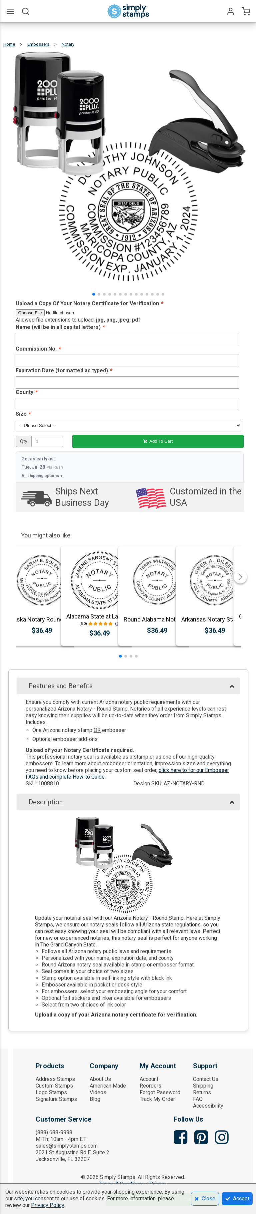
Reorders (150, 1086)
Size (23, 414)
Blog (95, 1099)
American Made (108, 1086)
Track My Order (157, 1099)
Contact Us (205, 1079)
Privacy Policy (47, 1205)
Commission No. (38, 349)
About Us (100, 1079)
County (26, 392)
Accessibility (208, 1106)
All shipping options (42, 475)
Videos (98, 1092)
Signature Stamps (56, 1099)
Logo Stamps (51, 1092)
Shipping (203, 1086)
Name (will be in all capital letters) (60, 327)
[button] (93, 294)
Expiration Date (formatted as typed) (64, 370)
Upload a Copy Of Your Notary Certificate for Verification (89, 303)
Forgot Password (160, 1092)
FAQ (198, 1099)
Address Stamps (55, 1079)
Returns (202, 1092)
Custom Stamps (54, 1086)
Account (149, 1079)
